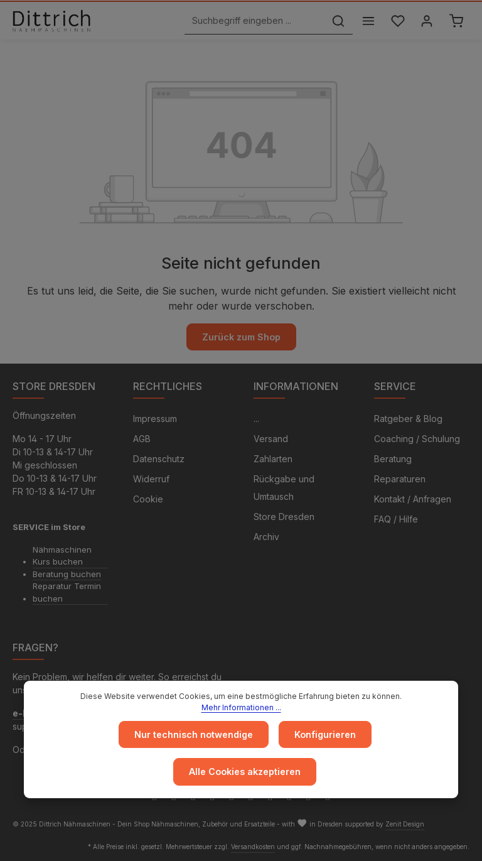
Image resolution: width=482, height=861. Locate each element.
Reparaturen (400, 479)
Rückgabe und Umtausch (284, 488)
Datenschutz (159, 458)
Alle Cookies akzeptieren (245, 772)
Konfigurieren (325, 735)
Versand (271, 438)
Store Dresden (284, 516)
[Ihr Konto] (426, 21)
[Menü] (367, 21)
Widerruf (151, 479)
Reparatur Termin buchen (67, 592)
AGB (142, 438)
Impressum (155, 418)
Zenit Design (404, 824)
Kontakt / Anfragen (412, 499)
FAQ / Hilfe (396, 519)
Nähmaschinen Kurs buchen (62, 555)
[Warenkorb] (455, 21)
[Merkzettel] (396, 21)
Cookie (148, 499)
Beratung (393, 458)
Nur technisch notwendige (193, 735)
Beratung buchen (67, 574)
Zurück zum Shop (241, 337)
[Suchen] (337, 21)
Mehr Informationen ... (241, 708)
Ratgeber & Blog (408, 418)
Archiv (266, 536)
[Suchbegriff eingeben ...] (253, 21)
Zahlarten (273, 458)
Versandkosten (253, 846)
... (256, 418)
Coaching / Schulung (417, 438)
